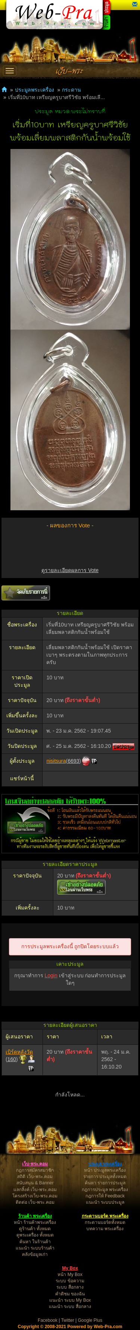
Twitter (67, 1320)
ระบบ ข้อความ (70, 1280)
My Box (70, 1268)
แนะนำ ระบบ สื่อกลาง (70, 1306)
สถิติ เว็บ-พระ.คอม (35, 1176)
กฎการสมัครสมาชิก (35, 1170)
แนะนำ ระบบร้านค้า (35, 1248)
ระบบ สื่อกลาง (69, 1287)
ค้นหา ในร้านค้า (35, 1241)
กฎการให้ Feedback (105, 1196)
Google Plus (90, 1320)
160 (11, 1059)
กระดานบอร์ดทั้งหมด (105, 1222)
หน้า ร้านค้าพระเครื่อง (35, 1222)
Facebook (47, 1320)
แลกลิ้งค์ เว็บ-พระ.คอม (35, 1189)
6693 (73, 761)
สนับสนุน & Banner (34, 1182)
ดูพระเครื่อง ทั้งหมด (35, 1235)
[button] (134, 4)
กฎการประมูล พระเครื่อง (105, 1189)
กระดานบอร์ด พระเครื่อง (105, 1216)
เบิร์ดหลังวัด (19, 1052)
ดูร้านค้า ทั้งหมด (35, 1228)
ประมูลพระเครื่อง (34, 90)
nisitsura (56, 761)
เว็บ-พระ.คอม (35, 1163)
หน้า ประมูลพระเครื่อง (105, 1170)
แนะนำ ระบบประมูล (105, 1202)
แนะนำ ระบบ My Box (70, 1300)
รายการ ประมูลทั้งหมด (105, 1176)
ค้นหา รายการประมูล (105, 1182)
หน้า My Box (69, 1274)
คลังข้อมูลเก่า (35, 1254)
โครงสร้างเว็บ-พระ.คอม (34, 1196)
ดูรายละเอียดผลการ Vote (70, 570)
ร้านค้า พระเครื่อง (35, 1216)
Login (50, 975)
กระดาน (71, 90)
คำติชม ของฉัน (70, 1293)
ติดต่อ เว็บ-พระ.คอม (35, 1202)
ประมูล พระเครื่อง (105, 1163)
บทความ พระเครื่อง (105, 1228)
